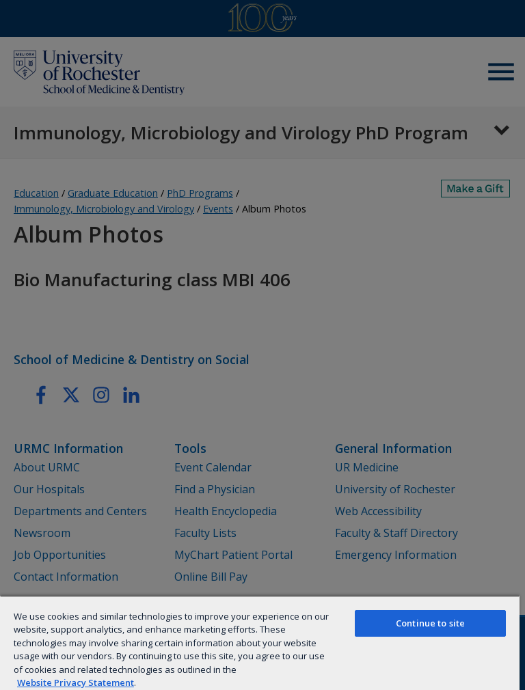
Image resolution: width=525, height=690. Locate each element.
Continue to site (430, 623)
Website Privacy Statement (75, 682)
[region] (260, 642)
